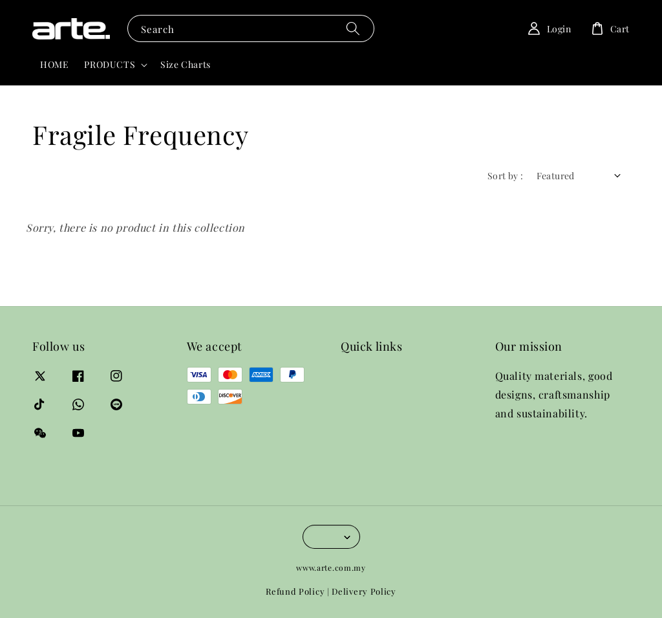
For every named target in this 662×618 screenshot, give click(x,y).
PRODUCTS (109, 65)
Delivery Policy (364, 591)
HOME (54, 64)
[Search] (353, 28)
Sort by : (505, 176)
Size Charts (185, 64)
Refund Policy (295, 591)
